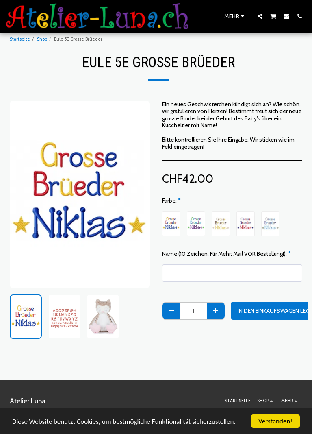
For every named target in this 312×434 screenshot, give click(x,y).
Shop (42, 39)
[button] (260, 16)
